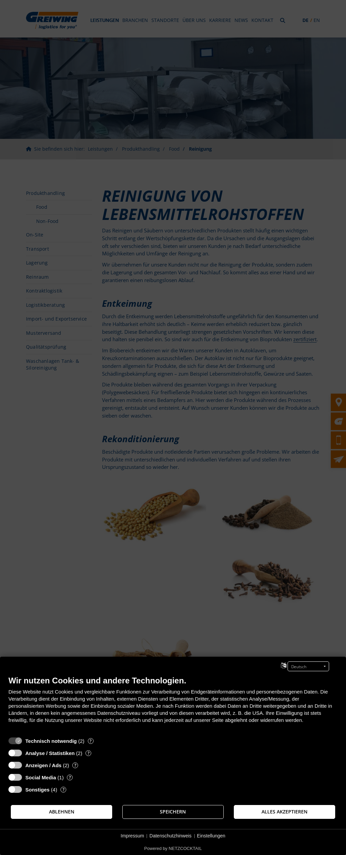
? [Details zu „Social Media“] (70, 777)
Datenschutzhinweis (170, 835)
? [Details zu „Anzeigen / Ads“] (75, 765)
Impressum (132, 835)
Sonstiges (37, 790)
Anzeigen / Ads (43, 765)
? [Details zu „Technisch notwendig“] (91, 741)
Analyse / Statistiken (50, 753)
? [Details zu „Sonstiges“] (64, 790)
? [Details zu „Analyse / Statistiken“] (89, 753)
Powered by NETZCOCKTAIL (173, 848)
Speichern (173, 812)
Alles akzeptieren (284, 812)
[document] (173, 704)
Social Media (40, 777)
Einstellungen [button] (211, 835)
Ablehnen (61, 812)
